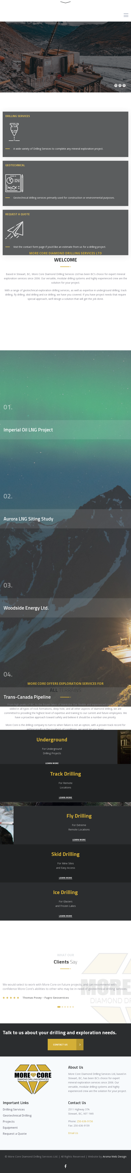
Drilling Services (14, 1109)
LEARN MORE (65, 763)
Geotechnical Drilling (17, 1115)
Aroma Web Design (114, 1156)
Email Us (73, 1133)
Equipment (10, 1128)
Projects (9, 1121)
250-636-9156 (85, 1121)
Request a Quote (15, 1134)
